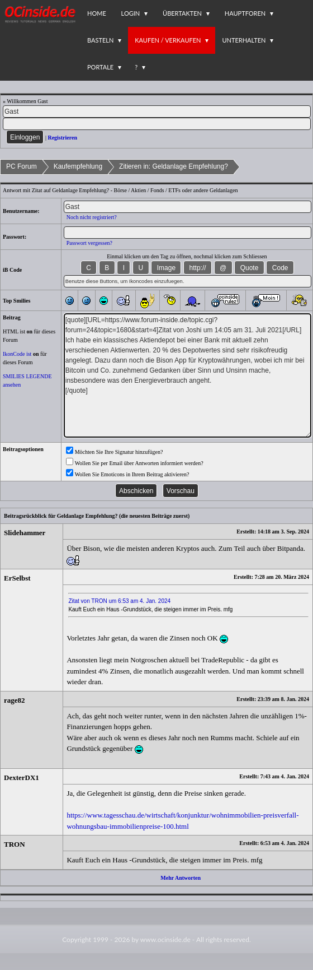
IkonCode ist (17, 354)
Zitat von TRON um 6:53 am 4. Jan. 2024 (119, 601)
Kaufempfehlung (78, 166)
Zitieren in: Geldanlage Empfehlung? (173, 166)
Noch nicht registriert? (92, 217)
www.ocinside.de (165, 939)
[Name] (157, 111)
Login (130, 13)
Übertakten (182, 13)
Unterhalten (243, 40)
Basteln (100, 40)
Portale (100, 67)
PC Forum (21, 166)
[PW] (157, 124)
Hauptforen (245, 13)
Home (96, 13)
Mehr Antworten (180, 878)
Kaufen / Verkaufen (168, 40)
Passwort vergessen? (89, 243)
